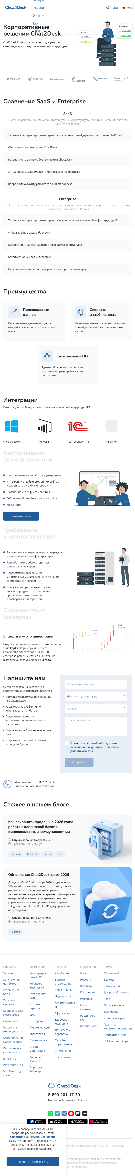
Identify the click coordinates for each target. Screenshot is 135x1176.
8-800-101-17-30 (45, 782)
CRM (60, 854)
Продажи (16, 854)
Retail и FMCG (63, 990)
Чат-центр (9, 973)
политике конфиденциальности (33, 1137)
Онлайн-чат (10, 1021)
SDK (32, 1014)
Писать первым (40, 1040)
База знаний (112, 986)
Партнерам (87, 992)
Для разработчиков (116, 992)
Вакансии (86, 986)
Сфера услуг (62, 1013)
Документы (111, 1011)
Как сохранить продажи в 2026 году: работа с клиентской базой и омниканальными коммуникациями (40, 826)
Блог (35, 23)
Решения (38, 8)
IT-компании (63, 1050)
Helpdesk (32, 854)
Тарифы (109, 979)
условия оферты (81, 751)
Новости (15, 931)
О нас (38, 15)
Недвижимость (64, 996)
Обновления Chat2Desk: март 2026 (38, 874)
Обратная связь (114, 1005)
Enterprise (9, 1058)
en (132, 7)
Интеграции (37, 1021)
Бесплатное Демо (115, 1035)
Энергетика (62, 1057)
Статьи (47, 854)
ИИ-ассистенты (13, 1065)
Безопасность (89, 1026)
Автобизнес (62, 973)
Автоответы (37, 1034)
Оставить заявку (36, 59)
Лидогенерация (40, 1027)
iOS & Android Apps (116, 1041)
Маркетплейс (112, 973)
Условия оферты (114, 1018)
